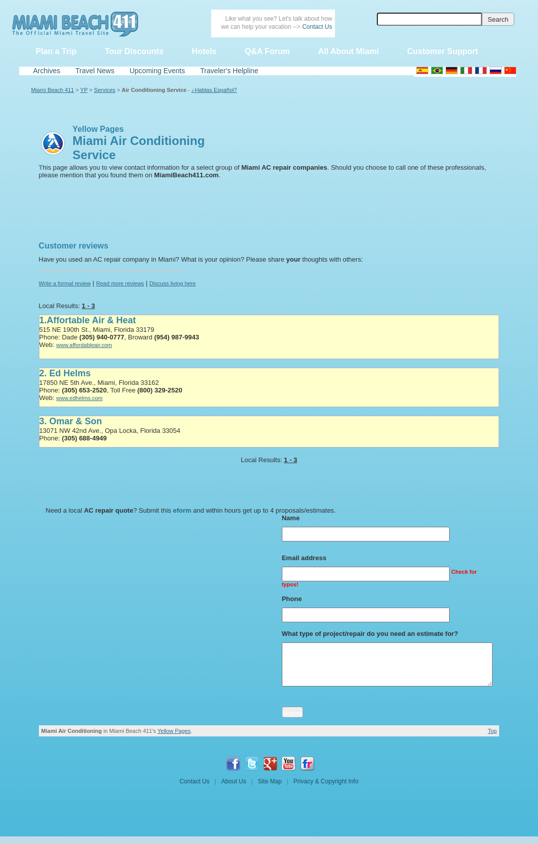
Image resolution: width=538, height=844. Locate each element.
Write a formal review (65, 283)
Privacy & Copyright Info (326, 781)
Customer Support (442, 51)
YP (84, 90)
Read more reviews (120, 283)
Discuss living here (173, 283)
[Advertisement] (85, 203)
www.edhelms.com (79, 398)
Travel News (94, 71)
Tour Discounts (134, 51)
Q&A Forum (266, 51)
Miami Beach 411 (52, 90)
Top (492, 731)
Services (104, 90)
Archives (47, 71)
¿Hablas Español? (214, 90)
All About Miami (348, 51)
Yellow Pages (174, 731)
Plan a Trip (56, 51)
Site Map (269, 781)
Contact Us (317, 26)
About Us (233, 781)
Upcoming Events (157, 71)
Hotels (204, 51)
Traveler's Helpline (229, 71)
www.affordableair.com (84, 345)
